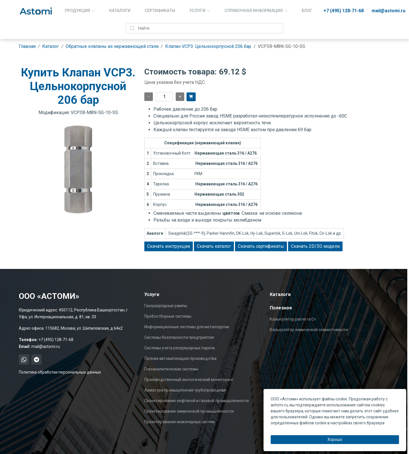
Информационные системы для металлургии (186, 327)
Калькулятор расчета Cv (293, 319)
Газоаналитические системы (171, 369)
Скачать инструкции (168, 246)
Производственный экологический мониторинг (189, 380)
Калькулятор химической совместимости (309, 330)
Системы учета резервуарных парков (179, 348)
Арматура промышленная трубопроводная (185, 390)
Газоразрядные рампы (165, 306)
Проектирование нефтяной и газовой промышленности (196, 401)
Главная (27, 46)
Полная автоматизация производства (180, 358)
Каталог (50, 46)
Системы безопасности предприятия (179, 337)
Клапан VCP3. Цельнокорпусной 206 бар (208, 46)
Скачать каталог (214, 246)
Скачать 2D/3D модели (315, 246)
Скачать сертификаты (261, 246)
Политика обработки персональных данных (60, 372)
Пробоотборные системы (167, 316)
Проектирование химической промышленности (189, 411)
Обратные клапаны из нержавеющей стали (112, 46)
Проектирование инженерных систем (179, 422)
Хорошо (334, 439)
